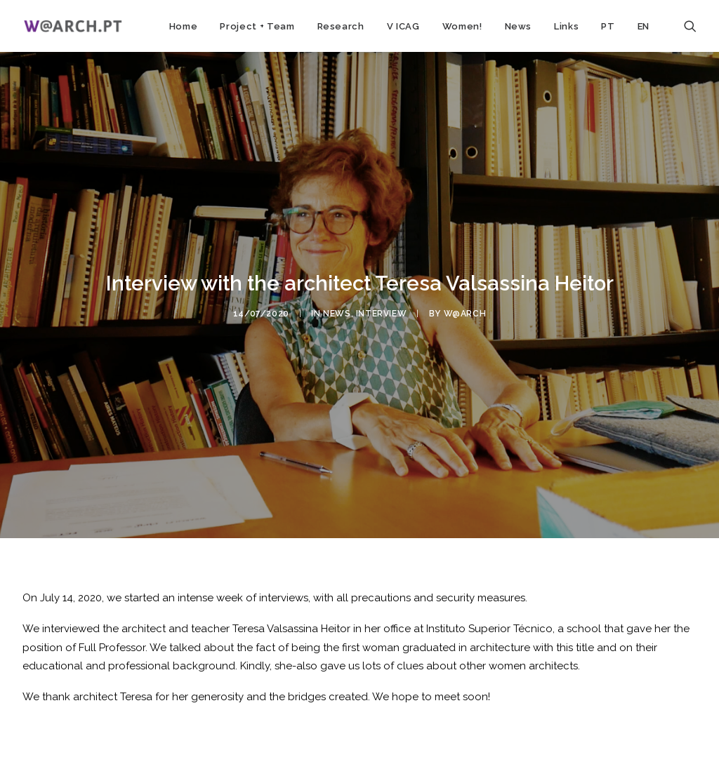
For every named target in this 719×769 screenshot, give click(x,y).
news (336, 312)
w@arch (465, 312)
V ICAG (403, 26)
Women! (462, 26)
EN (643, 26)
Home (183, 26)
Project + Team (257, 26)
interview (381, 312)
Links (566, 26)
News (518, 26)
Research (340, 26)
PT (607, 26)
